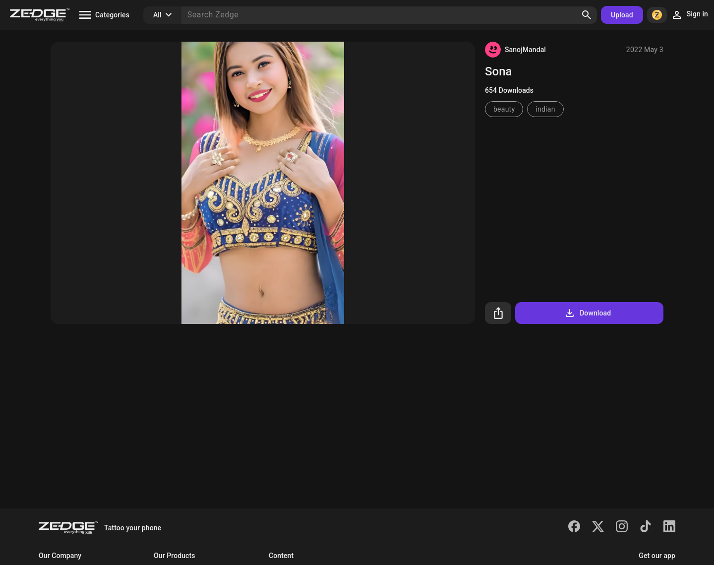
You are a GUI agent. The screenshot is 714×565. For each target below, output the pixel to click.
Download (587, 313)
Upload (622, 15)
